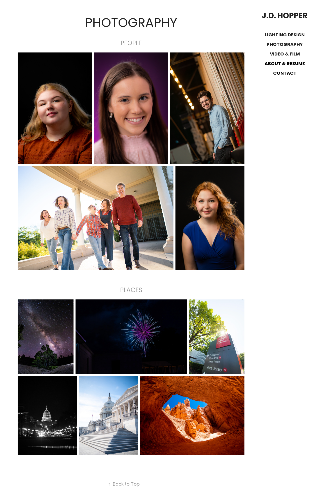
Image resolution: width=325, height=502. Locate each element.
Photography (285, 45)
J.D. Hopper (285, 16)
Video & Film (285, 54)
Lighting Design (285, 35)
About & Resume (285, 64)
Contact (285, 73)
